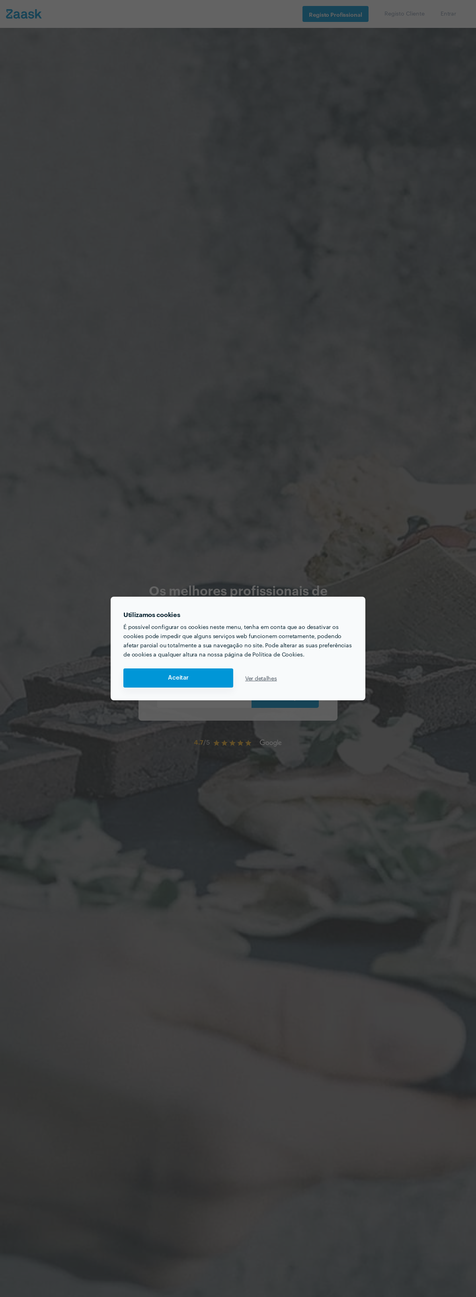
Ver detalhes (261, 678)
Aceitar (178, 678)
